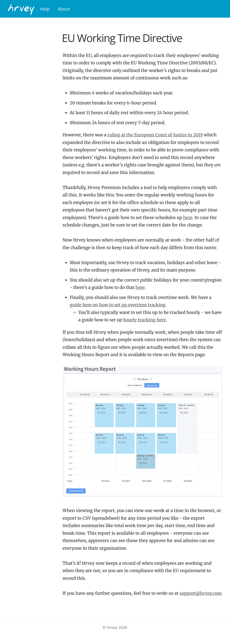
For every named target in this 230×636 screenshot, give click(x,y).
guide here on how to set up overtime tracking (117, 305)
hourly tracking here (144, 320)
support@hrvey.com (200, 593)
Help (45, 9)
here (187, 217)
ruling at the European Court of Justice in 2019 (155, 135)
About (64, 9)
